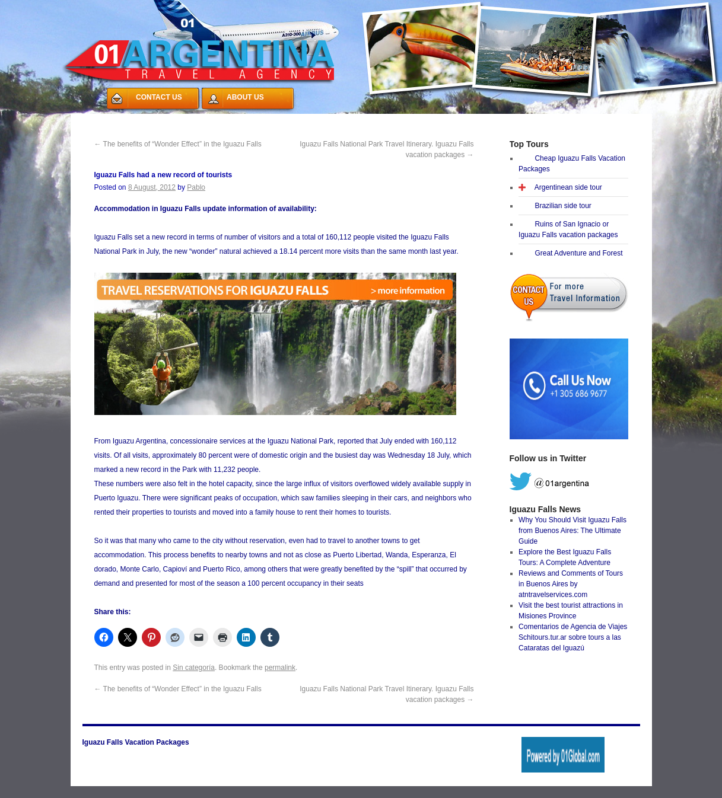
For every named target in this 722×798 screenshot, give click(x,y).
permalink (280, 667)
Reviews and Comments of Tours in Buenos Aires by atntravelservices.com (571, 584)
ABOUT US (245, 97)
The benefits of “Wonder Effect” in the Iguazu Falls (178, 144)
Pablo (196, 187)
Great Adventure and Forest (578, 253)
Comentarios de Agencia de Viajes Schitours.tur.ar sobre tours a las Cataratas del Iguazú (573, 637)
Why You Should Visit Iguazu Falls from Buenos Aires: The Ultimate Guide (572, 530)
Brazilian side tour (563, 206)
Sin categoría (194, 667)
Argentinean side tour (568, 187)
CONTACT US (159, 97)
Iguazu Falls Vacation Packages (135, 742)
